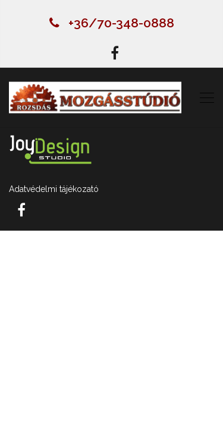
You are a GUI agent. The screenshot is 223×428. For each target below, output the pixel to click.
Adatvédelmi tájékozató (54, 189)
